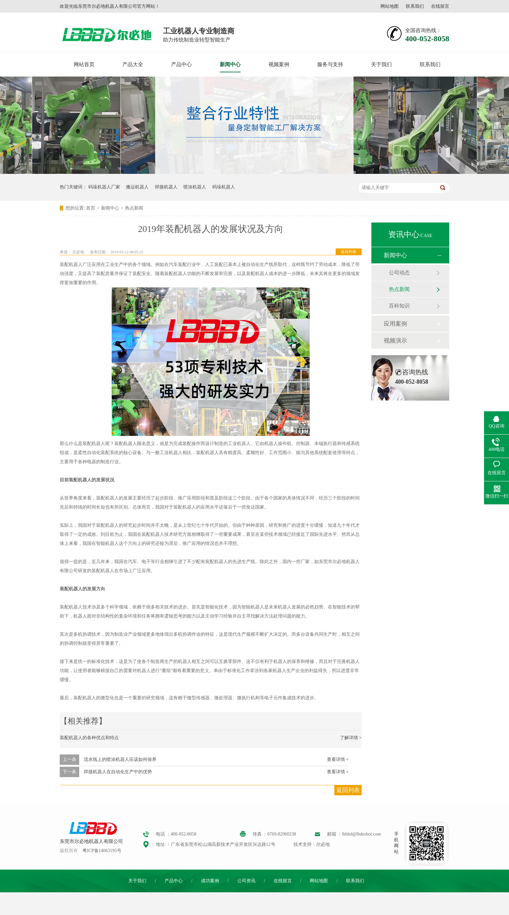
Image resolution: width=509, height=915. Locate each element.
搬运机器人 (137, 187)
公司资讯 (246, 880)
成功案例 (210, 880)
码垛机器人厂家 (104, 187)
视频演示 (395, 340)
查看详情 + (338, 759)
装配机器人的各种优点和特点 (89, 737)
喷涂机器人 (194, 187)
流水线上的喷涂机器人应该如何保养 (120, 759)
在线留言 (440, 6)
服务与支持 (330, 64)
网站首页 (84, 64)
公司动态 (399, 272)
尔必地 (78, 252)
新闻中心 (230, 64)
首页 (90, 208)
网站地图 (389, 6)
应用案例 (395, 323)
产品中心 (181, 64)
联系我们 (415, 6)
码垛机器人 (223, 187)
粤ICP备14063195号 (101, 850)
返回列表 (348, 251)
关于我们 (381, 64)
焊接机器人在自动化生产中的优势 (118, 771)
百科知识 (399, 305)
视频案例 (278, 64)
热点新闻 (134, 208)
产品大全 (132, 64)
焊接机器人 (166, 187)
